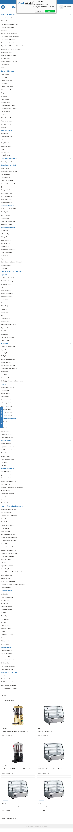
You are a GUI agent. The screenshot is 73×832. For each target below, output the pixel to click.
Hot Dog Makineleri (6, 225)
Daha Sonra (39, 11)
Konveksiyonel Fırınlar (7, 389)
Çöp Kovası (4, 464)
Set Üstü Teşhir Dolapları (8, 367)
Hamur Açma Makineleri (8, 528)
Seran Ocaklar (5, 323)
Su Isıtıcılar (4, 96)
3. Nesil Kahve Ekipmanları (8, 55)
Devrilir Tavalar (5, 332)
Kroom (40, 769)
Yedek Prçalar (5, 342)
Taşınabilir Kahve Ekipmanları (9, 24)
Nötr (2, 317)
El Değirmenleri (5, 59)
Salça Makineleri (6, 546)
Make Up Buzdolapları (7, 354)
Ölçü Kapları (4, 77)
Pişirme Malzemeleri (7, 600)
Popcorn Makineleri (6, 203)
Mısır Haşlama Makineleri (8, 197)
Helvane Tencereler (6, 613)
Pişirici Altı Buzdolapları (7, 351)
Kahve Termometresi (7, 90)
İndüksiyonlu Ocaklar (7, 298)
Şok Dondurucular (6, 364)
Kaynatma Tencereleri (7, 329)
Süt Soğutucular (5, 112)
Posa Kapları (4, 134)
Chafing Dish (4, 430)
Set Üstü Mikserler (6, 515)
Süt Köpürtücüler (5, 103)
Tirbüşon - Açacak (6, 235)
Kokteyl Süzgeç (5, 244)
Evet (49, 11)
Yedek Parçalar (5, 572)
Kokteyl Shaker (5, 238)
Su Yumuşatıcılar (5, 493)
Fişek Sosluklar (5, 622)
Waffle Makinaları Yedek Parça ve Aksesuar (13, 210)
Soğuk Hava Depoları (7, 380)
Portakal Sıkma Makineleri (8, 184)
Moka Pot (3, 128)
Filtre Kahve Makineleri (7, 27)
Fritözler (3, 288)
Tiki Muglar (4, 269)
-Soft (26, 829)
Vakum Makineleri (6, 562)
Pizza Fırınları (5, 398)
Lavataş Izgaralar (6, 285)
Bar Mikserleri (5, 247)
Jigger (2, 260)
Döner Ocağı (4, 307)
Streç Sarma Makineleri (8, 584)
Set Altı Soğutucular (6, 194)
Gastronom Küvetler (7, 638)
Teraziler (3, 565)
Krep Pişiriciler (5, 213)
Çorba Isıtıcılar (5, 219)
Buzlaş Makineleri (6, 191)
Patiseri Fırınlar (5, 395)
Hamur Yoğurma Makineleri (9, 518)
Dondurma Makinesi (7, 673)
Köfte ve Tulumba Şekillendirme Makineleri (13, 587)
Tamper (3, 93)
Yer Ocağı (4, 310)
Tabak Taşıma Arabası (7, 461)
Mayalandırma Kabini (7, 408)
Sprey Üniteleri (5, 487)
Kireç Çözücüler (5, 143)
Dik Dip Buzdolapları (7, 358)
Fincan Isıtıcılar (5, 99)
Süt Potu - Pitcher (6, 125)
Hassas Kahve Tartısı (7, 87)
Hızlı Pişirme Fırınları (7, 414)
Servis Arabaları (5, 455)
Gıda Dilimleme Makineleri (8, 553)
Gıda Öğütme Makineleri (8, 559)
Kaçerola (3, 625)
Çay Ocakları (4, 188)
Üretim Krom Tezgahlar (7, 496)
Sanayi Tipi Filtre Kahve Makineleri (11, 49)
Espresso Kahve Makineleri (9, 33)
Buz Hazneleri (5, 666)
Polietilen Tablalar (6, 641)
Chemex (3, 115)
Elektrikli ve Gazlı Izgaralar (8, 282)
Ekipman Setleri (5, 21)
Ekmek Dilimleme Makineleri (9, 556)
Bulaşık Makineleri (6, 474)
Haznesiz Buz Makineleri (8, 663)
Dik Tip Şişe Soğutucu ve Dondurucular (12, 383)
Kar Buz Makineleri (6, 657)
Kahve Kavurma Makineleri (8, 118)
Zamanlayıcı (4, 84)
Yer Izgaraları (5, 502)
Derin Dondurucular (6, 505)
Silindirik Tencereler (6, 609)
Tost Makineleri (5, 175)
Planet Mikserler (5, 524)
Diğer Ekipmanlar (6, 147)
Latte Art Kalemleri (6, 81)
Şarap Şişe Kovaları (6, 254)
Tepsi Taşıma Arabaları (7, 449)
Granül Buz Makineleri (7, 660)
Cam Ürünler (4, 679)
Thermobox (4, 468)
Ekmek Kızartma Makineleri (9, 512)
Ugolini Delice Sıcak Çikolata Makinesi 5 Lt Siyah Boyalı (17, 772)
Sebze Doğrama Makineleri (9, 540)
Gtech (40, 732)
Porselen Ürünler (6, 682)
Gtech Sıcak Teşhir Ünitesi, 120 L (47, 735)
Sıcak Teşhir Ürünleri (8, 166)
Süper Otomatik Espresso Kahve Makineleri (13, 46)
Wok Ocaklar (4, 314)
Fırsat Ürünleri (5, 156)
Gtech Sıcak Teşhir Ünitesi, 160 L (47, 809)
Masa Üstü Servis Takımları (8, 688)
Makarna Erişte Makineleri (8, 550)
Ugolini (4, 732)
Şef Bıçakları (4, 597)
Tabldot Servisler (6, 436)
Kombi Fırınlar (5, 392)
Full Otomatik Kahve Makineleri (10, 37)
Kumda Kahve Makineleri (8, 43)
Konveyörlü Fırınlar (6, 402)
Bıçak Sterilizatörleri (7, 568)
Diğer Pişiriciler (5, 320)
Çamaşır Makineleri (6, 477)
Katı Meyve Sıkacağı (7, 181)
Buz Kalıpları (4, 232)
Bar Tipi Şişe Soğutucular (8, 361)
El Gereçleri (4, 606)
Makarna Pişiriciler (6, 292)
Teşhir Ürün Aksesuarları (8, 222)
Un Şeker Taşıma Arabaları (8, 452)
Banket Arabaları (6, 446)
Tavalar (3, 635)
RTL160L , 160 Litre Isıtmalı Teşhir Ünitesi (13, 809)
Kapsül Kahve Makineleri (8, 106)
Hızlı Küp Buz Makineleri (8, 669)
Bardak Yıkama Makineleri (8, 483)
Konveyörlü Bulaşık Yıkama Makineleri (12, 490)
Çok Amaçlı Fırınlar (6, 417)
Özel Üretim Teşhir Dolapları (9, 370)
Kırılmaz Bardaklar (6, 266)
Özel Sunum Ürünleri (7, 685)
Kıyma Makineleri (6, 534)
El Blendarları (5, 531)
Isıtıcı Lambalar (5, 433)
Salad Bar (4, 424)
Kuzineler (3, 304)
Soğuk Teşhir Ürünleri (7, 162)
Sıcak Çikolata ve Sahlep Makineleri (11, 263)
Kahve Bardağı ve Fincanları (9, 109)
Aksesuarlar (4, 373)
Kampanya (4, 30)
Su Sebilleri (4, 376)
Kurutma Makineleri (6, 480)
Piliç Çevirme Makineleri (8, 339)
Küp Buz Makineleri (6, 654)
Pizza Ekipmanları (6, 632)
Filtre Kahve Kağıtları (7, 121)
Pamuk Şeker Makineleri (8, 251)
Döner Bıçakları (5, 628)
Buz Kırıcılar (4, 257)
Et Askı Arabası (5, 458)
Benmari (3, 427)
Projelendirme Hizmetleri (9, 691)
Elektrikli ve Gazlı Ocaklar (8, 279)
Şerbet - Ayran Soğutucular (9, 172)
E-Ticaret (30, 829)
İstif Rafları (4, 499)
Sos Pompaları (5, 647)
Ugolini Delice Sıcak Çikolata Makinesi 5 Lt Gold (15, 735)
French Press (5, 65)
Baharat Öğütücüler (6, 578)
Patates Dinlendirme (7, 295)
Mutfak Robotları (5, 581)
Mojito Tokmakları (6, 241)
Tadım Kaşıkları (5, 74)
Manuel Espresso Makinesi (8, 18)
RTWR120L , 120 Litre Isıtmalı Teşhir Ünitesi (50, 772)
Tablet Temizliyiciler (6, 140)
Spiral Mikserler (5, 521)
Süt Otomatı (4, 68)
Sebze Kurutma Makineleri (8, 543)
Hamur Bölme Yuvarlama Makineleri (11, 575)
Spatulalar (4, 616)
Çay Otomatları (5, 216)
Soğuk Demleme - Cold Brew (9, 62)
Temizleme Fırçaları (6, 137)
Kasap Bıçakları (5, 603)
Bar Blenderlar (5, 169)
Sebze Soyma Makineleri (8, 537)
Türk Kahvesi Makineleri (8, 40)
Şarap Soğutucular (6, 200)
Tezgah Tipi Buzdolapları (8, 348)
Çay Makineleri (5, 178)
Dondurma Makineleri (7, 439)
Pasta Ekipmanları (6, 619)
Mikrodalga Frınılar (6, 405)
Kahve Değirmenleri (7, 52)
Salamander (4, 336)
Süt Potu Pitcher (5, 153)
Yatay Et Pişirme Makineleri (8, 326)
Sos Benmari (4, 301)
